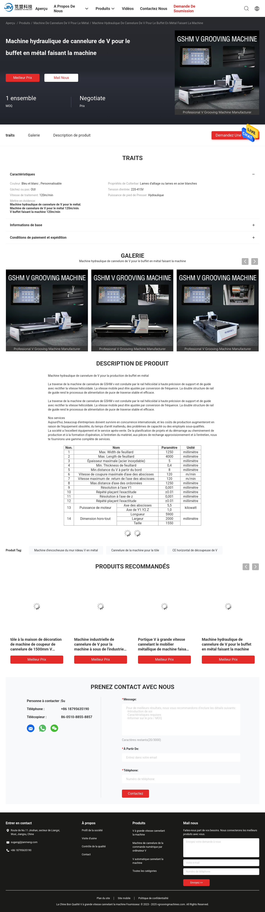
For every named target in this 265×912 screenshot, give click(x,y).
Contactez (135, 793)
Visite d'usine (89, 838)
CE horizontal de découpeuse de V (194, 550)
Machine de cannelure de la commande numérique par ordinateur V (147, 847)
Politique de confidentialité (153, 898)
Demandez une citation (235, 135)
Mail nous (61, 78)
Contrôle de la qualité (94, 846)
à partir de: (131, 748)
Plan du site (103, 898)
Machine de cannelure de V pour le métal (61, 23)
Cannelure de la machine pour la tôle (135, 550)
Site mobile (124, 898)
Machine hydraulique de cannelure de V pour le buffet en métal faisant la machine (226, 644)
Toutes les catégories (144, 871)
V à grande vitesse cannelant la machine (148, 832)
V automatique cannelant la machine (147, 861)
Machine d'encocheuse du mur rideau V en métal (66, 550)
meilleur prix (22, 78)
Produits (24, 23)
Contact (86, 854)
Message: (130, 699)
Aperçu (10, 23)
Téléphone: (131, 770)
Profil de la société (92, 830)
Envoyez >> (196, 882)
